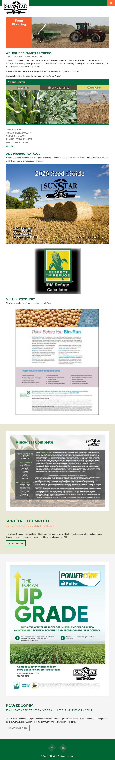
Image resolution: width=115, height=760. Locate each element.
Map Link (10, 146)
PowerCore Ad (17, 728)
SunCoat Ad (15, 543)
